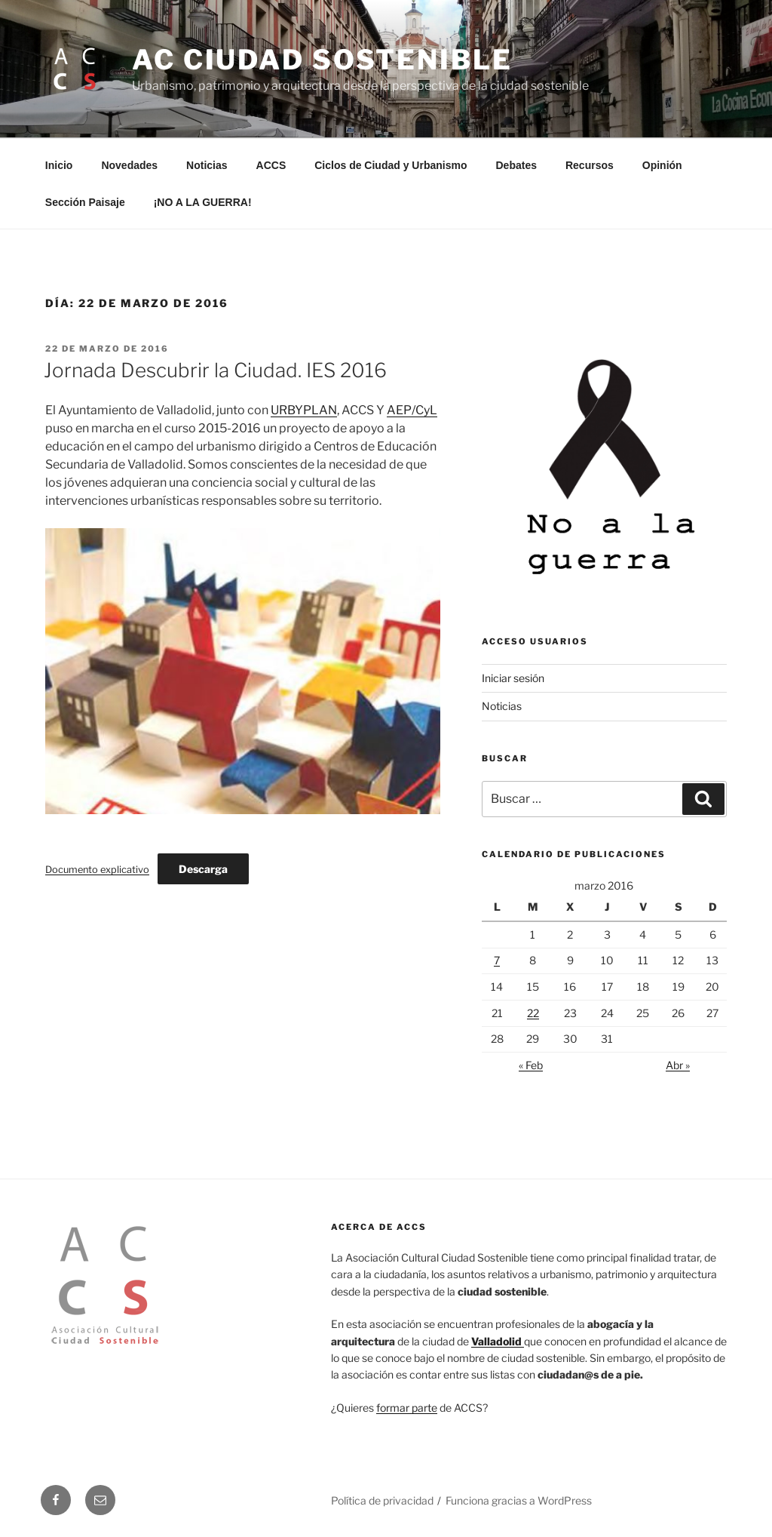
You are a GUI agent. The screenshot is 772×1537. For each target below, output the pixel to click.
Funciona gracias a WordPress (519, 1500)
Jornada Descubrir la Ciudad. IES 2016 (215, 370)
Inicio (59, 165)
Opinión (662, 165)
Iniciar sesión (513, 678)
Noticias (206, 165)
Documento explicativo (97, 869)
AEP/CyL (412, 410)
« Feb (531, 1065)
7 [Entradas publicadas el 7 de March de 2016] (497, 960)
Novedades (129, 165)
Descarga (203, 868)
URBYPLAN (304, 410)
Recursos (589, 165)
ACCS (271, 165)
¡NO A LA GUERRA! (203, 202)
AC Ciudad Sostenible (322, 59)
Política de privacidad (382, 1500)
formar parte (406, 1407)
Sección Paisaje (85, 202)
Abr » (678, 1065)
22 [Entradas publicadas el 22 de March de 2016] (533, 1013)
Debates (516, 165)
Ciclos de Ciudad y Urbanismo (390, 165)
